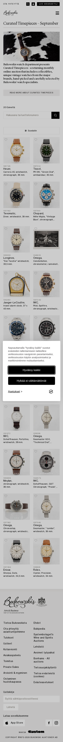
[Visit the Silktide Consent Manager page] (51, 392)
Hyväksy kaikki (31, 370)
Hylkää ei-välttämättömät (31, 380)
